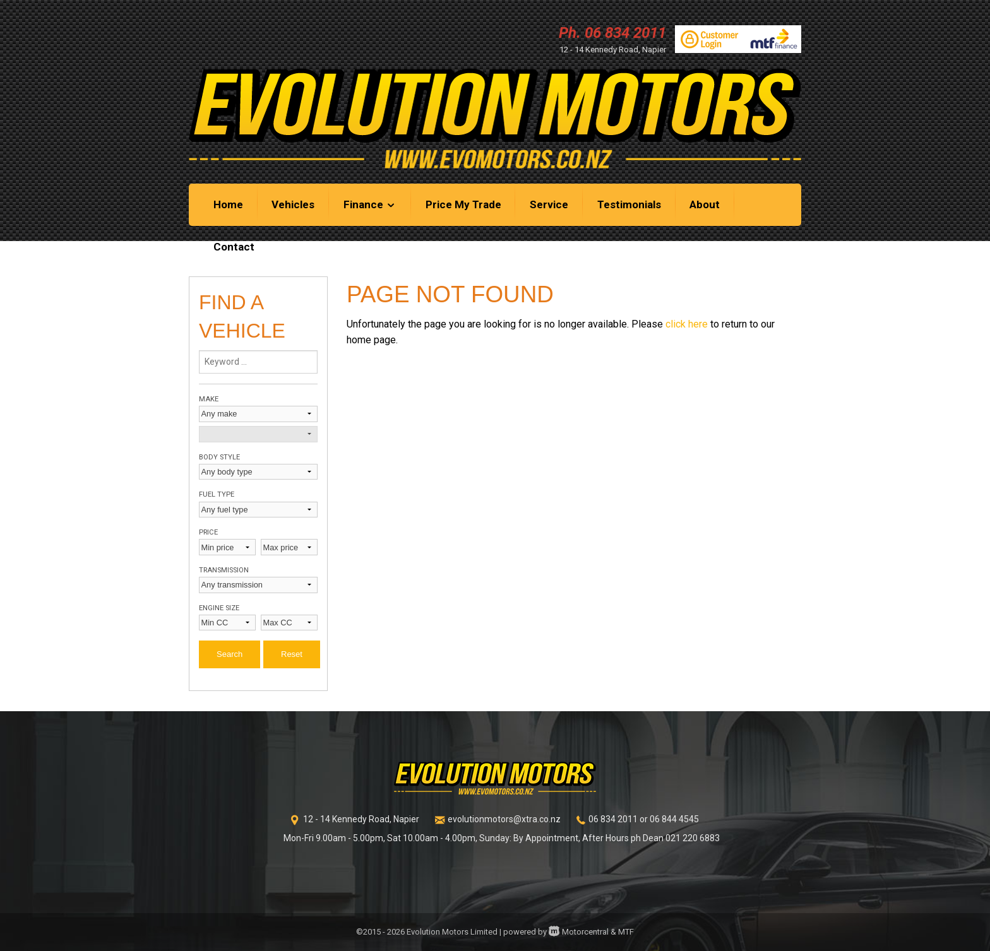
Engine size (219, 608)
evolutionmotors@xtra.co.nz (504, 819)
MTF (626, 931)
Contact (233, 246)
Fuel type (216, 494)
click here (686, 324)
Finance (370, 204)
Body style (219, 457)
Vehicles (292, 204)
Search (229, 654)
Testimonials (629, 204)
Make (208, 399)
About (704, 204)
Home (228, 204)
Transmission (224, 570)
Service (549, 204)
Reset (291, 654)
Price (208, 532)
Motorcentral (579, 931)
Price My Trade (463, 204)
